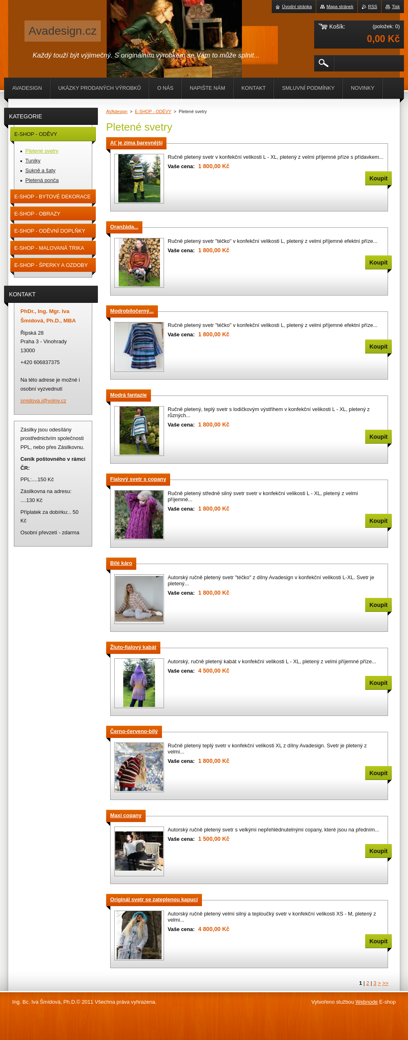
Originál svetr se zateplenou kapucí (154, 899)
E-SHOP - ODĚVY (153, 111)
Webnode (366, 1002)
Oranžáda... (124, 227)
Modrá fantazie (128, 395)
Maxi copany (126, 815)
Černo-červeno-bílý (134, 731)
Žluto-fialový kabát (133, 647)
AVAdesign (116, 111)
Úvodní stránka (297, 6)
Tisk (396, 6)
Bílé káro (121, 563)
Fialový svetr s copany (138, 479)
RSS (372, 6)
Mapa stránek (339, 6)
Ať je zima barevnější (136, 143)
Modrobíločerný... (132, 311)
